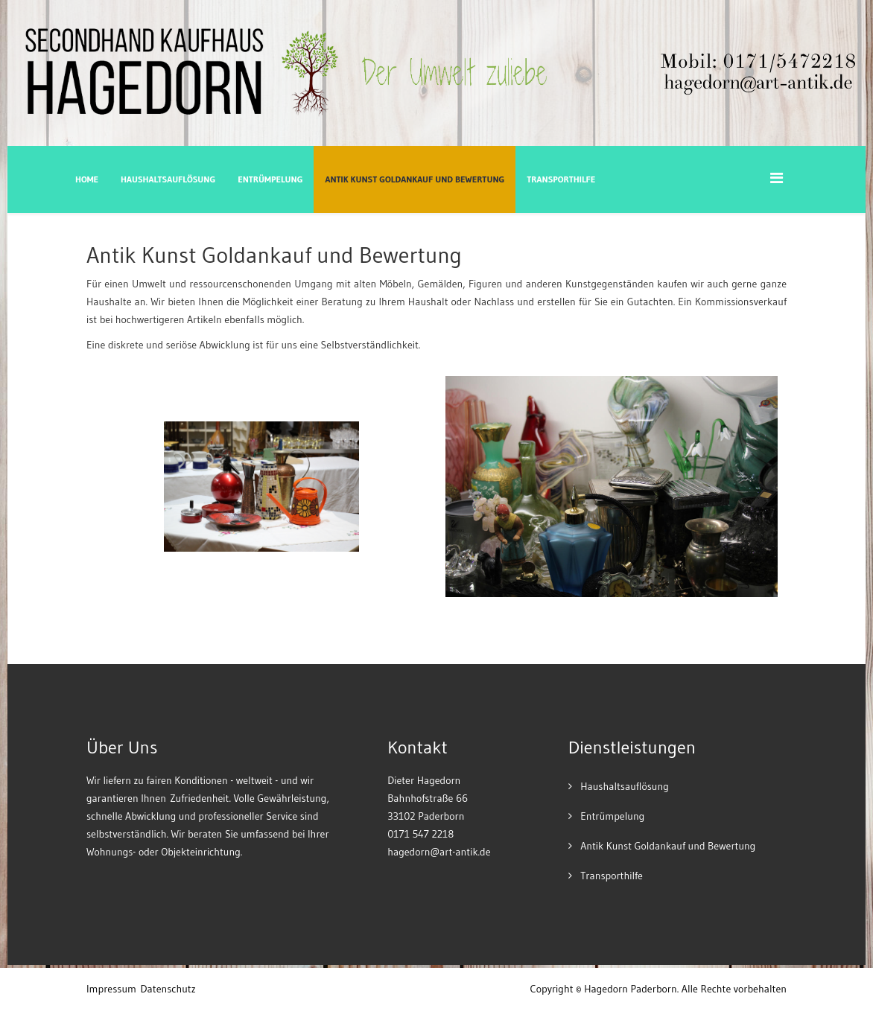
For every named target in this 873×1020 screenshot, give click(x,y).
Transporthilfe (561, 179)
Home (86, 179)
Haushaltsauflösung (168, 179)
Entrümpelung (270, 179)
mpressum (112, 988)
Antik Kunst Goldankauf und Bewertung (414, 179)
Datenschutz (168, 988)
